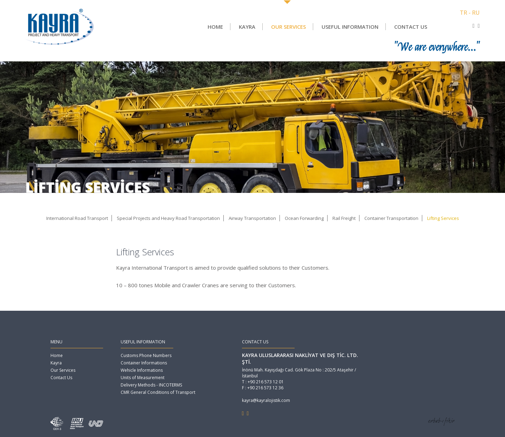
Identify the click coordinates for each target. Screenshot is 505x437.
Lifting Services (443, 218)
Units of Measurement (142, 378)
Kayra (56, 363)
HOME (215, 26)
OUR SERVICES (288, 26)
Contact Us (61, 378)
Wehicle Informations (142, 370)
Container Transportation (391, 218)
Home (56, 355)
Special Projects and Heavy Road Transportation (168, 218)
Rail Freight (344, 218)
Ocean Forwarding (304, 218)
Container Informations (144, 363)
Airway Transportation (252, 218)
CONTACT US (410, 26)
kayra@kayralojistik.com (266, 400)
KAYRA (247, 26)
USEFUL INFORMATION (350, 26)
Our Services (62, 370)
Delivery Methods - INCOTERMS (151, 385)
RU (476, 12)
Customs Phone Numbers (146, 355)
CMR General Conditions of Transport (158, 392)
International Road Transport (77, 218)
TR (463, 12)
